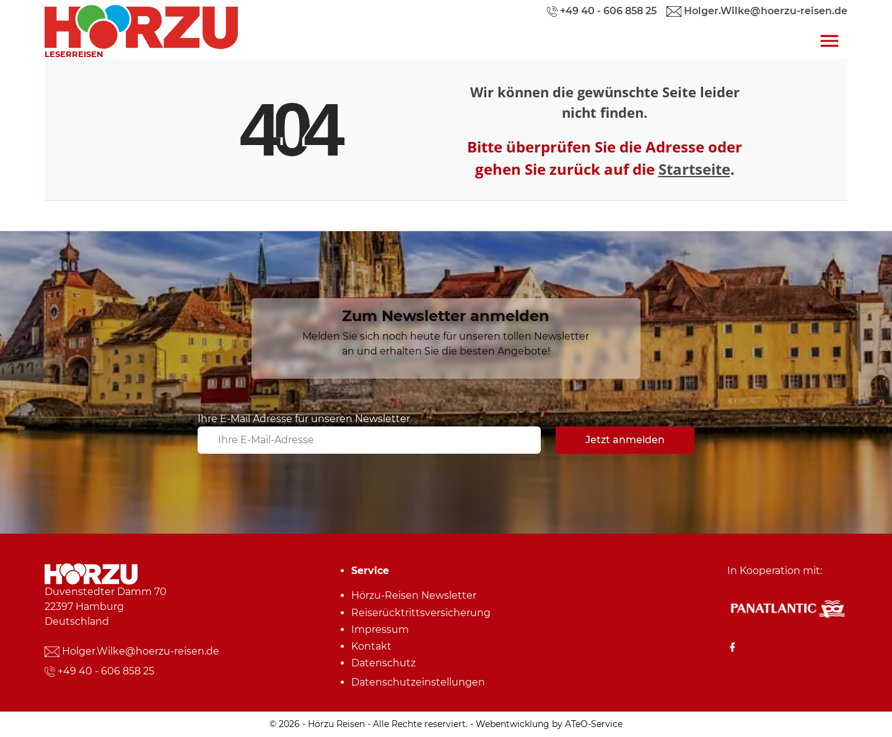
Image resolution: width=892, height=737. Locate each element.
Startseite (694, 169)
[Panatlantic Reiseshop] (787, 608)
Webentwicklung (512, 724)
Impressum (380, 629)
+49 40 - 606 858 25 (106, 671)
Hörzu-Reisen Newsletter (413, 595)
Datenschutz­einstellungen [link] (418, 682)
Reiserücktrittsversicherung (421, 613)
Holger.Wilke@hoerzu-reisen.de (140, 651)
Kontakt (371, 646)
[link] (141, 24)
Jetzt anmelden (625, 440)
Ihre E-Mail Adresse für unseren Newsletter (304, 419)
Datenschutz (383, 663)
